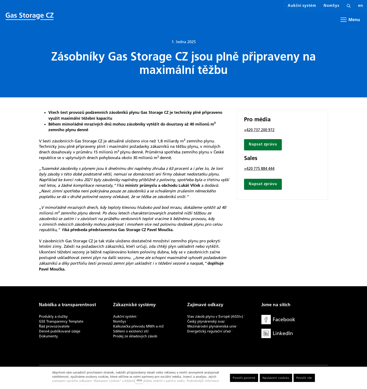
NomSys (119, 321)
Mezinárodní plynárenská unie (211, 326)
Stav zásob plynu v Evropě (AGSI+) (215, 316)
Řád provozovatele (54, 326)
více (139, 380)
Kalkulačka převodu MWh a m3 (138, 326)
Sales (250, 160)
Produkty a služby (53, 316)
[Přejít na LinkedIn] (277, 333)
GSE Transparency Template (61, 321)
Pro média (257, 121)
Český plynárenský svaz (206, 321)
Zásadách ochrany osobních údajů (100, 385)
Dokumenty (48, 336)
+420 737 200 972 (259, 131)
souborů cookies (154, 385)
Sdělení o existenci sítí (131, 331)
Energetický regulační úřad (209, 331)
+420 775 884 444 (259, 170)
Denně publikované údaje (59, 331)
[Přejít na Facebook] (278, 320)
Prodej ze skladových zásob (135, 336)
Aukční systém (124, 316)
